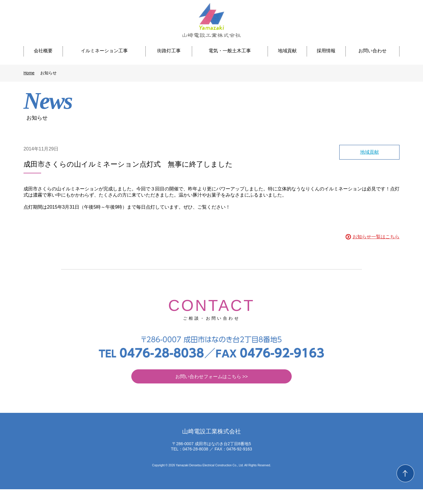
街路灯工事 (169, 50)
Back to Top (405, 473)
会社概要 (43, 50)
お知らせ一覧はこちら (376, 236)
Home (29, 73)
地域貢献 (287, 50)
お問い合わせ (372, 50)
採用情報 (326, 50)
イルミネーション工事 (104, 50)
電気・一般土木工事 (230, 50)
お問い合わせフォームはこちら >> (211, 378)
